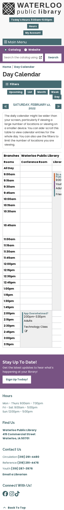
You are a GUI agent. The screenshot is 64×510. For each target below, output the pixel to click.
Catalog (14, 50)
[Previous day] (6, 106)
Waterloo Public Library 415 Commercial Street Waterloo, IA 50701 (20, 434)
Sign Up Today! (17, 379)
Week (55, 92)
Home (7, 67)
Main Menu (15, 41)
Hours (33, 26)
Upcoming (15, 92)
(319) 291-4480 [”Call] (28, 457)
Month (41, 92)
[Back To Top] (32, 508)
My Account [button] (33, 33)
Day (57, 97)
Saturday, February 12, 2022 (33, 106)
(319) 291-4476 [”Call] (28, 463)
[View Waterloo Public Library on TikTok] (17, 495)
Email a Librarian (15, 474)
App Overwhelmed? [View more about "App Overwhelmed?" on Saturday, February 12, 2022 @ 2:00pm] (36, 313)
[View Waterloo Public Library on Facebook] (5, 495)
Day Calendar (24, 67)
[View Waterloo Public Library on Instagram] (11, 495)
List (30, 92)
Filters (14, 84)
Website (34, 50)
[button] (31, 19)
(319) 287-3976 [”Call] (22, 469)
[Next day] (58, 106)
